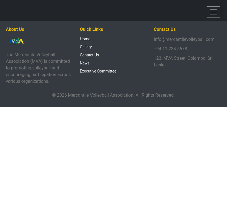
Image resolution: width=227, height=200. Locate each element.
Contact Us (89, 55)
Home (85, 39)
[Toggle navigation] (213, 12)
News (85, 63)
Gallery (86, 47)
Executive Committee (98, 71)
